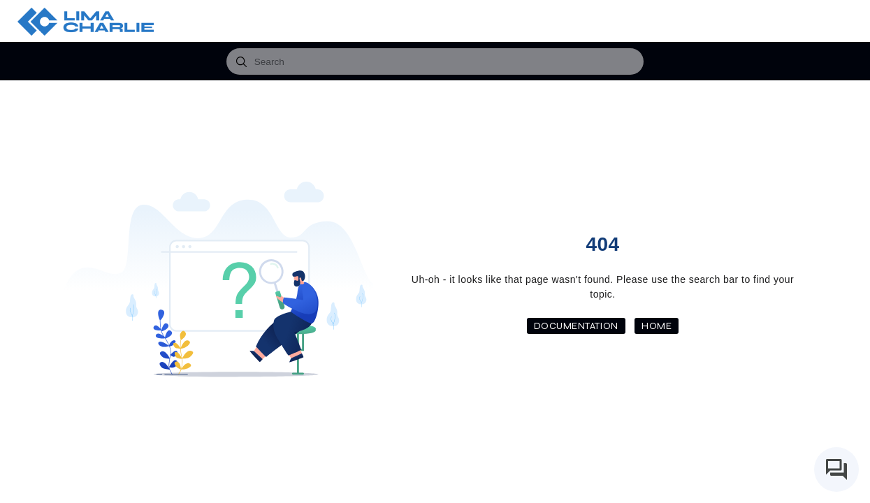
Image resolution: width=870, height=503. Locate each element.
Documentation (576, 326)
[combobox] (435, 61)
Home (656, 326)
